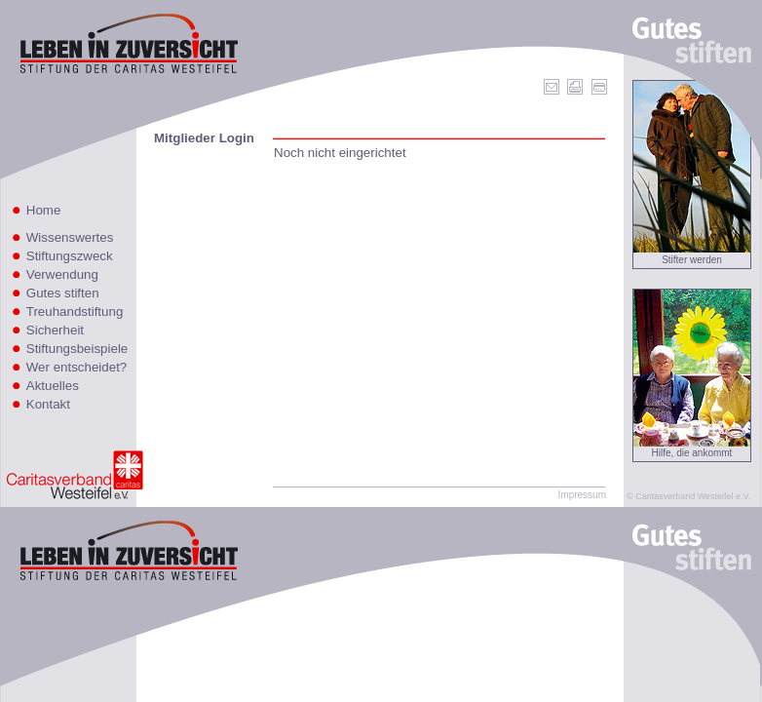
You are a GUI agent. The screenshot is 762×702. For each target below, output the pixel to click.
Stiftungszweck (69, 256)
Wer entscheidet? (76, 367)
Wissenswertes (70, 237)
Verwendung (62, 274)
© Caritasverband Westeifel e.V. (688, 496)
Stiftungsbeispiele (77, 348)
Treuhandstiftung (75, 311)
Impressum (582, 494)
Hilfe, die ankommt (692, 453)
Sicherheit (55, 330)
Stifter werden (692, 259)
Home (43, 210)
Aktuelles (52, 385)
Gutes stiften (62, 293)
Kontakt (48, 404)
